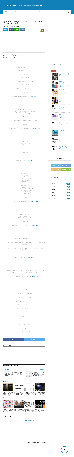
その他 (38, 12)
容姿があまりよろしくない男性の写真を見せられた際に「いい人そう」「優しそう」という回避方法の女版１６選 (64, 84)
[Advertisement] (24, 43)
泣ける (16, 12)
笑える (11, 12)
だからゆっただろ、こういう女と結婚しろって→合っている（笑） (64, 107)
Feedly (66, 169)
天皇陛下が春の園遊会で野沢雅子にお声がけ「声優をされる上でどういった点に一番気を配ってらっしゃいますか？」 (64, 76)
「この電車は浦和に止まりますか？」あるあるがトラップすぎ (64, 131)
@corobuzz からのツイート (31, 420)
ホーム (29, 442)
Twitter (5, 29)
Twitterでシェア (34, 339)
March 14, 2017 (32, 257)
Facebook (11, 29)
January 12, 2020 (35, 96)
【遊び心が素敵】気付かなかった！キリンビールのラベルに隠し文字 (64, 91)
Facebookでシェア (13, 339)
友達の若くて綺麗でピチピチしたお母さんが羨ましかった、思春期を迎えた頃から (64, 115)
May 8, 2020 (35, 225)
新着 (6, 12)
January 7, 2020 (36, 128)
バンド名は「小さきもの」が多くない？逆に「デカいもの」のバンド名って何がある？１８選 (64, 99)
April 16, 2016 (35, 276)
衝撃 (27, 12)
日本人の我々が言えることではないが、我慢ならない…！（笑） (64, 147)
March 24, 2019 (31, 160)
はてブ (22, 29)
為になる (33, 12)
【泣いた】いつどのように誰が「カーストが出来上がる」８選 (64, 123)
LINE (17, 29)
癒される (22, 12)
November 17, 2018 (30, 332)
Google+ (56, 169)
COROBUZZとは (35, 442)
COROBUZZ (14, 5)
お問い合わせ (43, 442)
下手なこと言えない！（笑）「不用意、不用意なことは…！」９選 (64, 139)
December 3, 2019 (34, 201)
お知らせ (44, 12)
